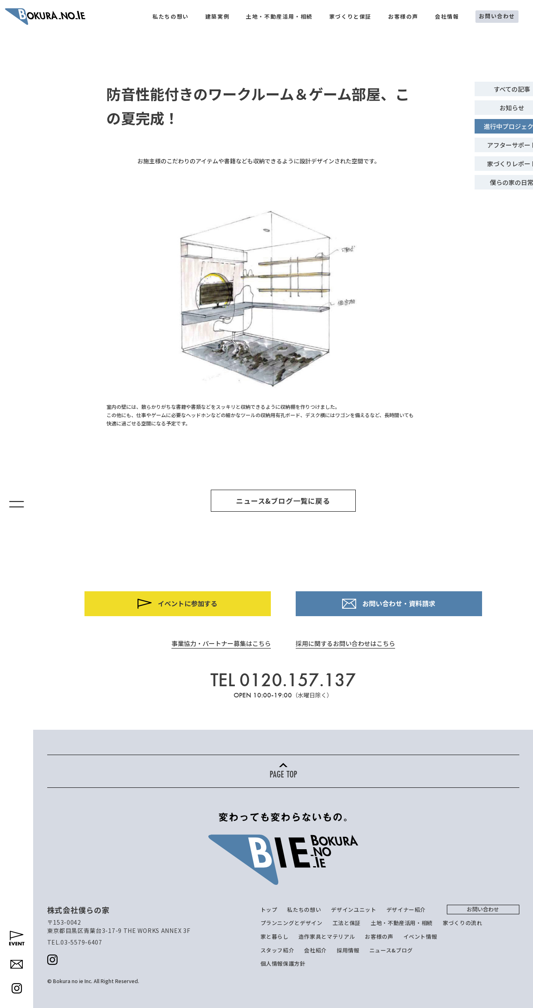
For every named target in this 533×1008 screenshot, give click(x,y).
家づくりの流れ (462, 923)
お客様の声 (403, 16)
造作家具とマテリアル (327, 936)
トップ (268, 909)
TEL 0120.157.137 (283, 680)
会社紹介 (315, 950)
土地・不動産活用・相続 (279, 16)
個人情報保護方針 (283, 963)
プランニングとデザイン (291, 923)
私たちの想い (170, 16)
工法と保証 (347, 923)
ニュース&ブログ (391, 950)
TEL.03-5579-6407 (74, 942)
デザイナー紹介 (406, 909)
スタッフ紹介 (277, 950)
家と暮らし (274, 936)
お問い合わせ (497, 16)
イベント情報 (420, 936)
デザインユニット (353, 909)
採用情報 (348, 950)
